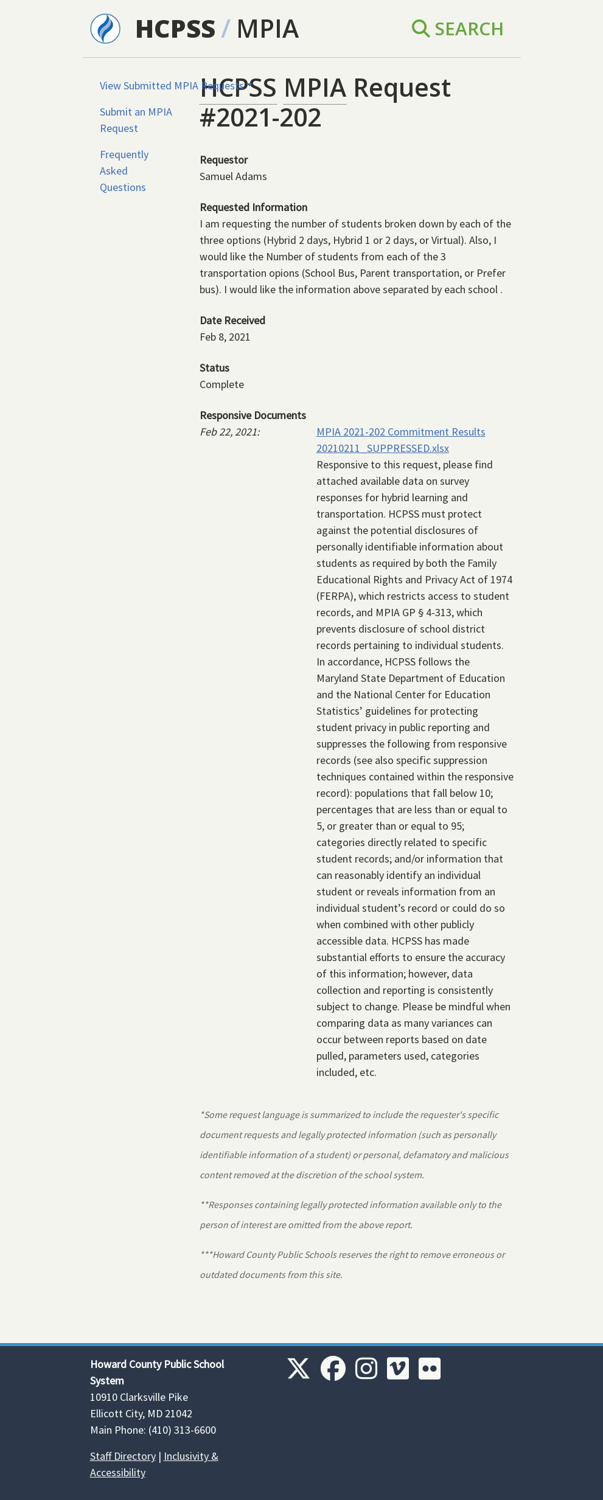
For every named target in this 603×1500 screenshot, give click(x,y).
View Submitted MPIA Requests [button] (172, 85)
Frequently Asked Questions (124, 170)
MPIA (267, 28)
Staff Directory (123, 1456)
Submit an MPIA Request (136, 120)
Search (458, 28)
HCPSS (175, 28)
